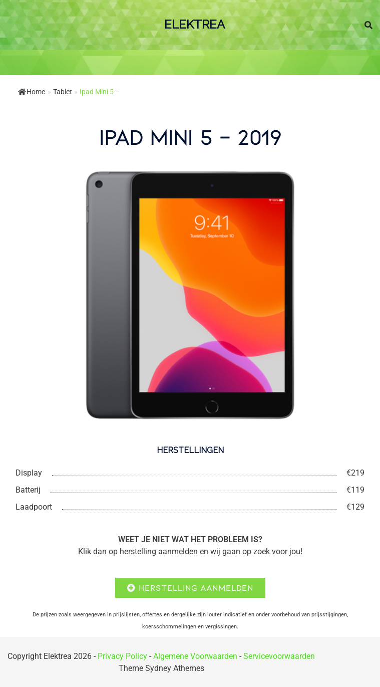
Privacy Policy (122, 656)
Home (31, 92)
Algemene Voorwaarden (195, 656)
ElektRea (194, 24)
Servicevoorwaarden (279, 656)
